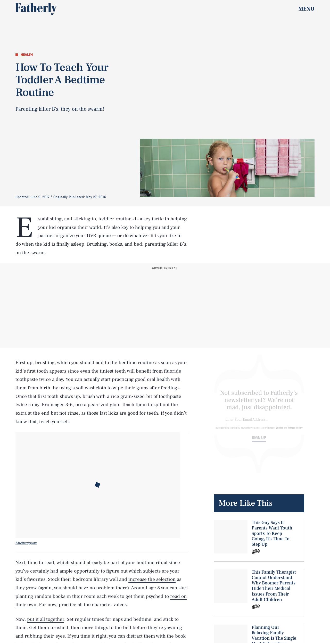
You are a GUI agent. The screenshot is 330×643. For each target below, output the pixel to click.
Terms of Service (275, 431)
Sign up (259, 441)
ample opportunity (80, 571)
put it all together (45, 619)
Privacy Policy (295, 431)
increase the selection (152, 579)
